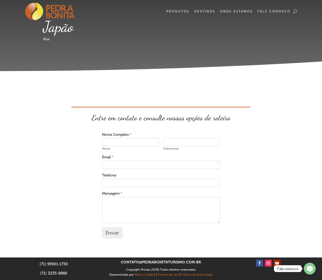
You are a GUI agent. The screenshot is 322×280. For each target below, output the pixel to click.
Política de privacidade (197, 274)
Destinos (204, 11)
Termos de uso (168, 274)
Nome (106, 148)
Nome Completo (117, 135)
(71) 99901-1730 (54, 264)
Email (107, 157)
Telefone (109, 175)
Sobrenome (171, 148)
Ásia (46, 39)
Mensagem (112, 193)
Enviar (112, 233)
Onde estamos (236, 11)
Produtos (177, 11)
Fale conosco (274, 11)
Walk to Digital (145, 274)
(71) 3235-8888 (53, 273)
